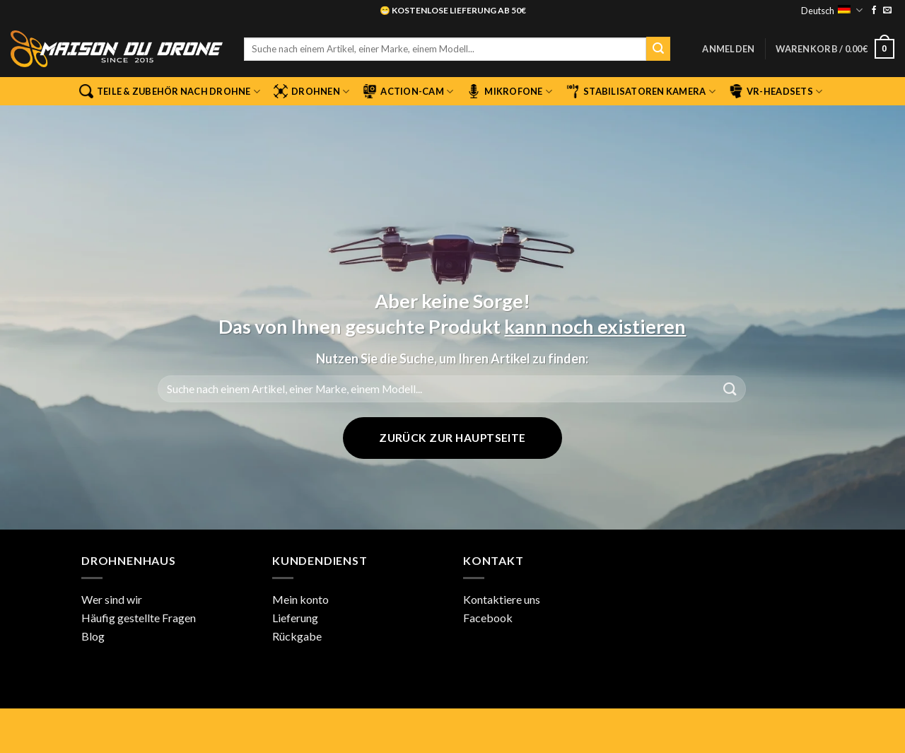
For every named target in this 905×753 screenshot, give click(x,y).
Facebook (488, 617)
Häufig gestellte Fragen (138, 617)
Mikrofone (509, 91)
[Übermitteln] (658, 49)
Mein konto (300, 599)
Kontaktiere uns (501, 599)
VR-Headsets (775, 91)
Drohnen (311, 91)
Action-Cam (408, 91)
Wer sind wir (111, 599)
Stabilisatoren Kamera (641, 91)
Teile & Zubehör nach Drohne (169, 91)
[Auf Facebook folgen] (874, 11)
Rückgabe (297, 636)
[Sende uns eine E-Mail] (887, 11)
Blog (93, 636)
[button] (728, 49)
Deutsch (831, 10)
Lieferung (295, 617)
